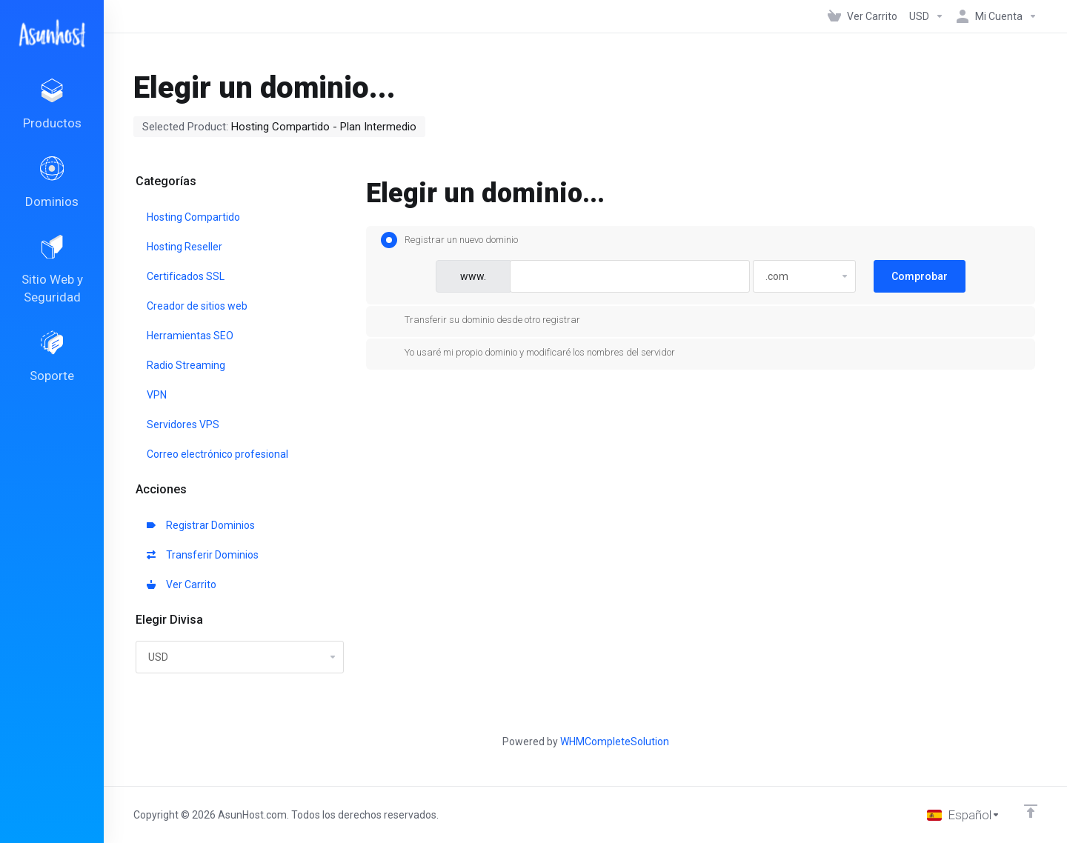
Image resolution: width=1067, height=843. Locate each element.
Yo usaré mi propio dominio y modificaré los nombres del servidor (528, 352)
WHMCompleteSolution (614, 741)
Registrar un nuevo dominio (449, 240)
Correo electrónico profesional (217, 454)
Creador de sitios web (197, 306)
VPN (157, 395)
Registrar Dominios (201, 525)
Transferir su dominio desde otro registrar (480, 320)
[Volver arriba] (1030, 811)
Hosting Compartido (193, 217)
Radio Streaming (186, 365)
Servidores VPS (183, 424)
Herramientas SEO (190, 335)
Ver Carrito (181, 584)
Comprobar (919, 276)
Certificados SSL (186, 276)
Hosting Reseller (184, 247)
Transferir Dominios (203, 555)
